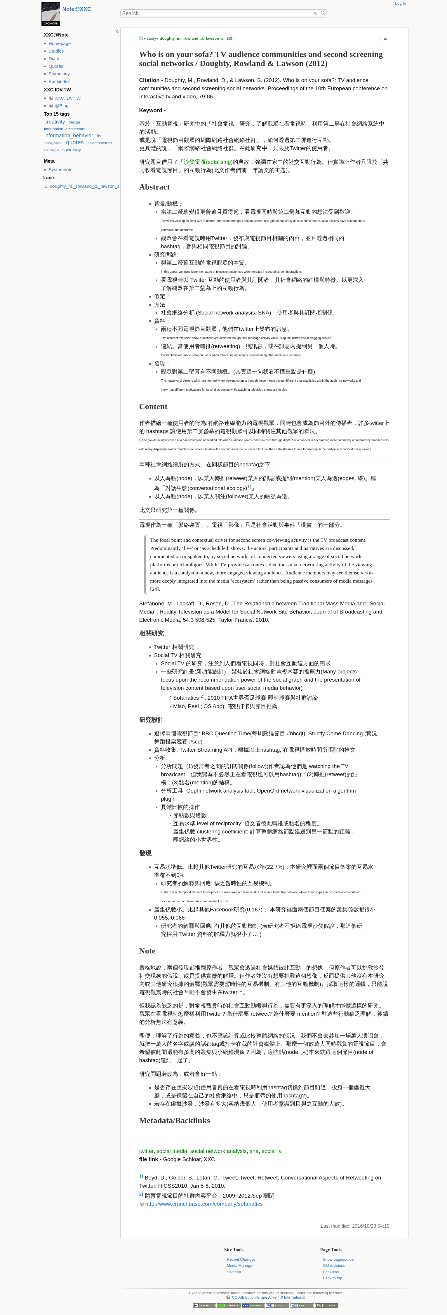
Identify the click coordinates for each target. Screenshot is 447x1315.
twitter (146, 1151)
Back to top (332, 1278)
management (53, 143)
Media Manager (240, 1265)
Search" (323, 13)
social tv (271, 1151)
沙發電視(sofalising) (208, 162)
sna (254, 1151)
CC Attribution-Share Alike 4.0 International (268, 1297)
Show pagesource (338, 1259)
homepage (141, 38)
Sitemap (234, 1272)
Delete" (315, 13)
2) (202, 696)
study (151, 38)
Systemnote (61, 169)
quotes (75, 142)
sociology (71, 149)
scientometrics (100, 143)
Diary (54, 58)
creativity (54, 122)
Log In (400, 3)
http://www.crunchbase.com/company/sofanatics (204, 1204)
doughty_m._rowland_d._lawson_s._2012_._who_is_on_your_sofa (117, 186)
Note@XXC (76, 9)
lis (99, 135)
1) (249, 486)
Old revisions (334, 1265)
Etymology (59, 73)
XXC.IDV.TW (68, 97)
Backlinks (331, 1272)
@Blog (62, 105)
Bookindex (59, 81)
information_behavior (68, 135)
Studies (56, 50)
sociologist (51, 150)
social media (171, 1151)
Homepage (60, 43)
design (74, 122)
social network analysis (218, 1151)
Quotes (56, 66)
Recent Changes (241, 1259)
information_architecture (65, 129)
